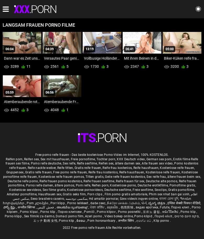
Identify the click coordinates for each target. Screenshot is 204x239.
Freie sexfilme (143, 190)
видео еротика (147, 207)
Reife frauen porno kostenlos (60, 181)
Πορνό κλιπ (164, 216)
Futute (164, 207)
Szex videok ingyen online (139, 199)
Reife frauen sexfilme (98, 181)
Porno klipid (143, 216)
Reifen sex (31, 159)
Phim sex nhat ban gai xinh (169, 194)
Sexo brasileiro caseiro (47, 199)
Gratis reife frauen (88, 168)
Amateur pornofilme (22, 194)
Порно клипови (70, 212)
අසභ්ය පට (144, 221)
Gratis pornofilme (181, 190)
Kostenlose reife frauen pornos (61, 177)
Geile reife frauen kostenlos (125, 177)
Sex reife (69, 163)
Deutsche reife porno (23, 181)
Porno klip (48, 212)
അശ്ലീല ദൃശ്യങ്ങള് (72, 207)
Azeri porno (94, 216)
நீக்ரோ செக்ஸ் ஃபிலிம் (123, 203)
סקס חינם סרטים (186, 216)
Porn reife (83, 185)
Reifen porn (14, 159)
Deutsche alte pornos (161, 181)
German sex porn (159, 159)
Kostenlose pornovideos (85, 190)
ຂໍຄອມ (81, 221)
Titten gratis (95, 177)
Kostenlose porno (123, 185)
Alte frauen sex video (157, 163)
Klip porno (162, 221)
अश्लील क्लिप (126, 221)
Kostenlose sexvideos (25, 190)
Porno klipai (29, 212)
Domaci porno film (69, 216)
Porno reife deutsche (46, 163)
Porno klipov (106, 212)
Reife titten (65, 168)
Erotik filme (181, 159)
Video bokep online (118, 216)
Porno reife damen (39, 185)
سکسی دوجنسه (76, 199)
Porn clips (95, 194)
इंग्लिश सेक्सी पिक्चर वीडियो (183, 203)
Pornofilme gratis (182, 185)
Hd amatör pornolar (103, 199)
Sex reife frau (156, 177)
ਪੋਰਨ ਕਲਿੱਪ (97, 207)
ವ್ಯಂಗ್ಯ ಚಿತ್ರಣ (157, 203)
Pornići (89, 212)
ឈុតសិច (113, 207)
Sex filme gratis (54, 190)
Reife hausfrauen (145, 168)
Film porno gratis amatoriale (126, 194)
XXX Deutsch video (131, 159)
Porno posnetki (129, 212)
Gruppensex (15, 172)
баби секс (98, 203)
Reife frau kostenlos (117, 168)
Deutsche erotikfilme (153, 185)
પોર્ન (144, 203)
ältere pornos (64, 185)
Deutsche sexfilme (117, 190)
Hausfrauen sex (49, 194)
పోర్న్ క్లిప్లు (9, 207)
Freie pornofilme (83, 159)
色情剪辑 (127, 207)
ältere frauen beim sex (183, 177)
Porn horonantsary (101, 221)
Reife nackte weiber (42, 168)
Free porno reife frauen (70, 172)
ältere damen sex (127, 163)
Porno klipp (14, 216)
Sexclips (161, 190)
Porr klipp (58, 203)
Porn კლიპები (38, 203)
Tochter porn (106, 159)
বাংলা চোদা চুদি (168, 199)
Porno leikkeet (78, 203)
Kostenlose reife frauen (177, 168)
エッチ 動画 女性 (45, 221)
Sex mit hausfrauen (55, 159)
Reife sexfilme (87, 163)
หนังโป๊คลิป (170, 212)
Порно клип (180, 207)
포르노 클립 (152, 212)
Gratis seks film (74, 194)
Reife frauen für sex (130, 181)
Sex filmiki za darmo (39, 216)
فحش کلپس (46, 207)
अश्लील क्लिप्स (27, 207)
